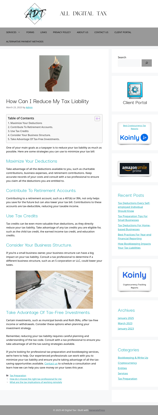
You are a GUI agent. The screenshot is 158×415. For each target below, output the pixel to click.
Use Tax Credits (19, 131)
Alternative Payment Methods (24, 41)
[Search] (147, 63)
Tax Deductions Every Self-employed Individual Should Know (134, 207)
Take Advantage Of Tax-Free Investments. (35, 139)
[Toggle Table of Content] (95, 118)
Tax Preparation (18, 375)
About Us (82, 32)
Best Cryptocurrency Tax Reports (134, 127)
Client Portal (122, 32)
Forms (30, 32)
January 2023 (126, 328)
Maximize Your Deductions (26, 123)
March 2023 (125, 323)
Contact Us (101, 32)
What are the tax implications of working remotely (36, 382)
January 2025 (126, 318)
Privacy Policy (62, 32)
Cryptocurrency (127, 363)
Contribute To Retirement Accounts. (31, 127)
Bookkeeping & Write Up (133, 357)
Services (14, 32)
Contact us (51, 363)
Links (43, 32)
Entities (122, 368)
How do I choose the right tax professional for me (36, 378)
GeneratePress (97, 410)
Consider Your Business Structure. (30, 135)
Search (122, 57)
